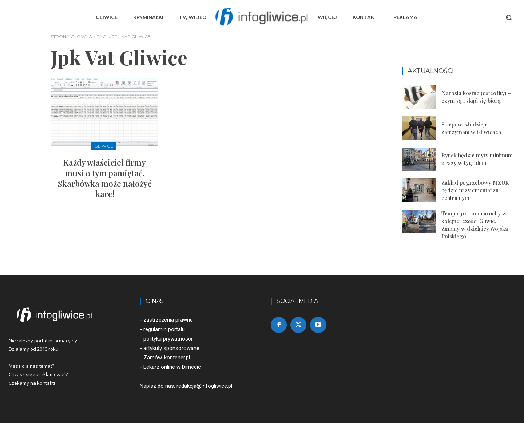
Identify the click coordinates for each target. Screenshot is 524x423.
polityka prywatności (167, 338)
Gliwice (104, 146)
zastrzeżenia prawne (168, 320)
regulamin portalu (164, 329)
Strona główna (71, 36)
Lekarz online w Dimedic (172, 367)
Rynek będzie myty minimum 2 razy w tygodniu (477, 159)
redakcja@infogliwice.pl (204, 386)
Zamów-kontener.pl (166, 357)
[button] (508, 17)
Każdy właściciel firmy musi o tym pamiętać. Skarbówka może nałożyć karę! (105, 178)
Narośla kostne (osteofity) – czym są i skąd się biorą (476, 96)
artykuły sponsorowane (171, 348)
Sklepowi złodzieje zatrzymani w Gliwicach (471, 128)
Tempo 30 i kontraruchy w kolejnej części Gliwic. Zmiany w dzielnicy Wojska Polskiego (474, 225)
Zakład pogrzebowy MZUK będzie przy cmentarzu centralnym (475, 190)
